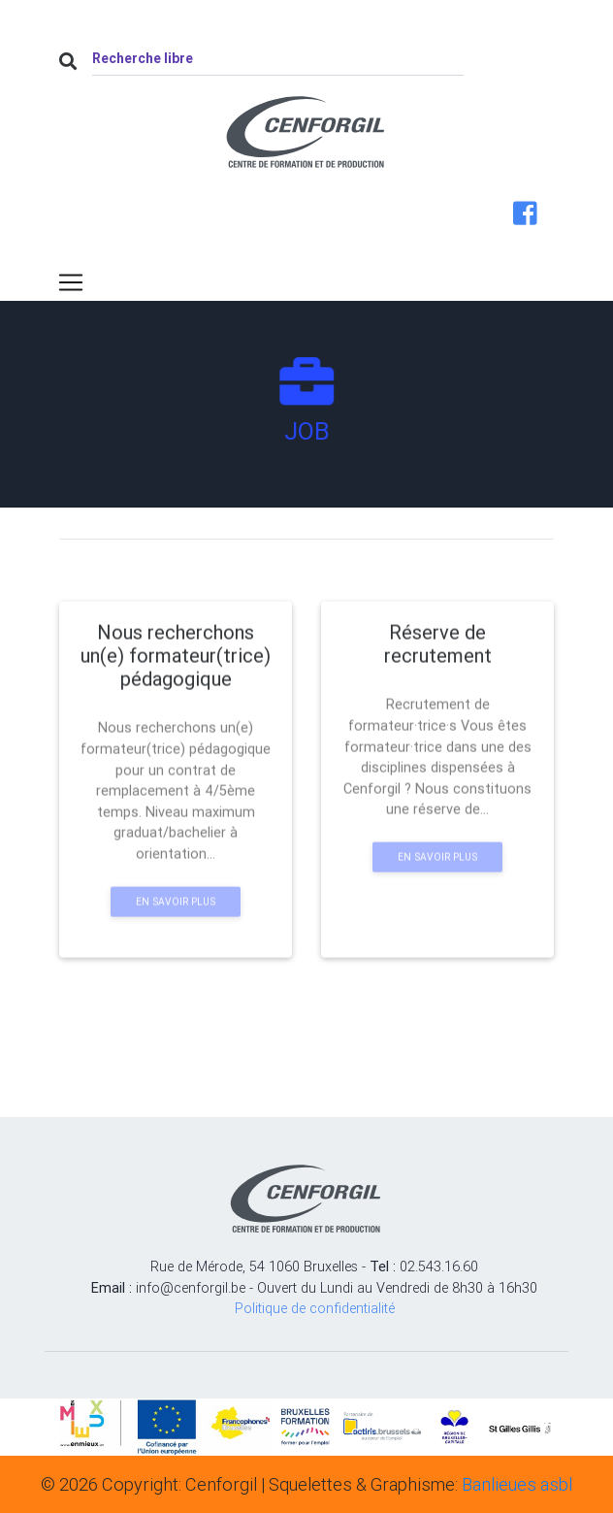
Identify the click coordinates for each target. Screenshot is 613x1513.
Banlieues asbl (517, 1484)
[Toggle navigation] (71, 282)
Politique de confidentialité (315, 1308)
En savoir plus (175, 939)
